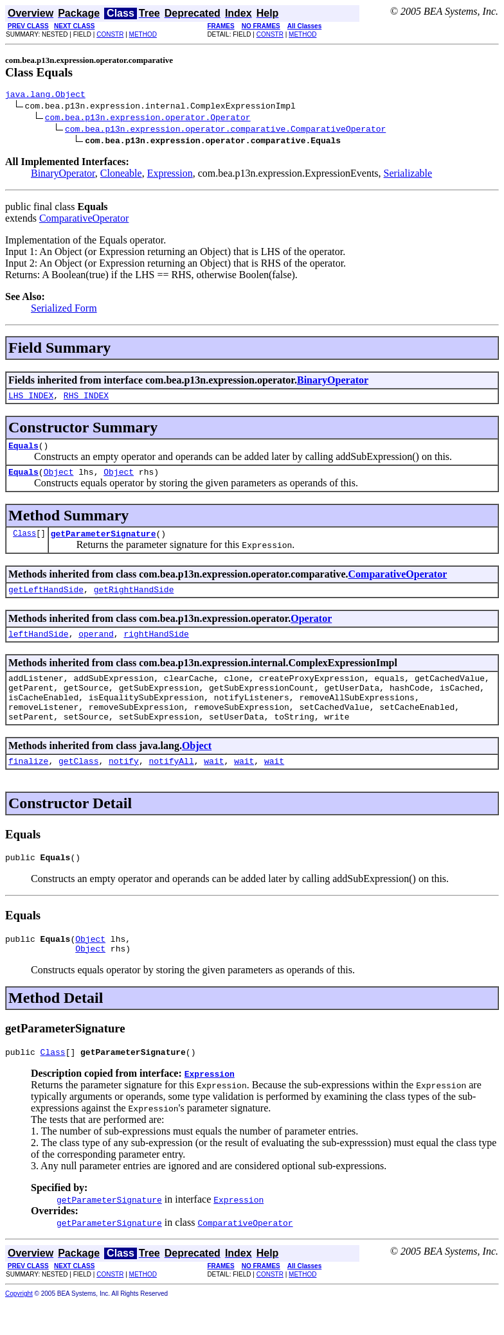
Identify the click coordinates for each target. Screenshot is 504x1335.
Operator (311, 629)
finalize (28, 785)
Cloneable (121, 175)
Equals (23, 451)
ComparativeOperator (84, 220)
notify (124, 785)
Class (24, 542)
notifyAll (171, 785)
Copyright (19, 1326)
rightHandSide (155, 647)
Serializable (408, 175)
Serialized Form (64, 310)
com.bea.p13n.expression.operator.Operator (148, 119)
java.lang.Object (45, 96)
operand (96, 647)
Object (59, 479)
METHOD (143, 34)
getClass (78, 785)
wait (214, 785)
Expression (170, 175)
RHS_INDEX (86, 399)
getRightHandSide (134, 600)
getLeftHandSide (46, 600)
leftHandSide (38, 647)
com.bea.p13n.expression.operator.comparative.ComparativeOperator (225, 130)
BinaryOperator (63, 175)
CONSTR (109, 34)
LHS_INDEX (30, 399)
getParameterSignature (103, 543)
